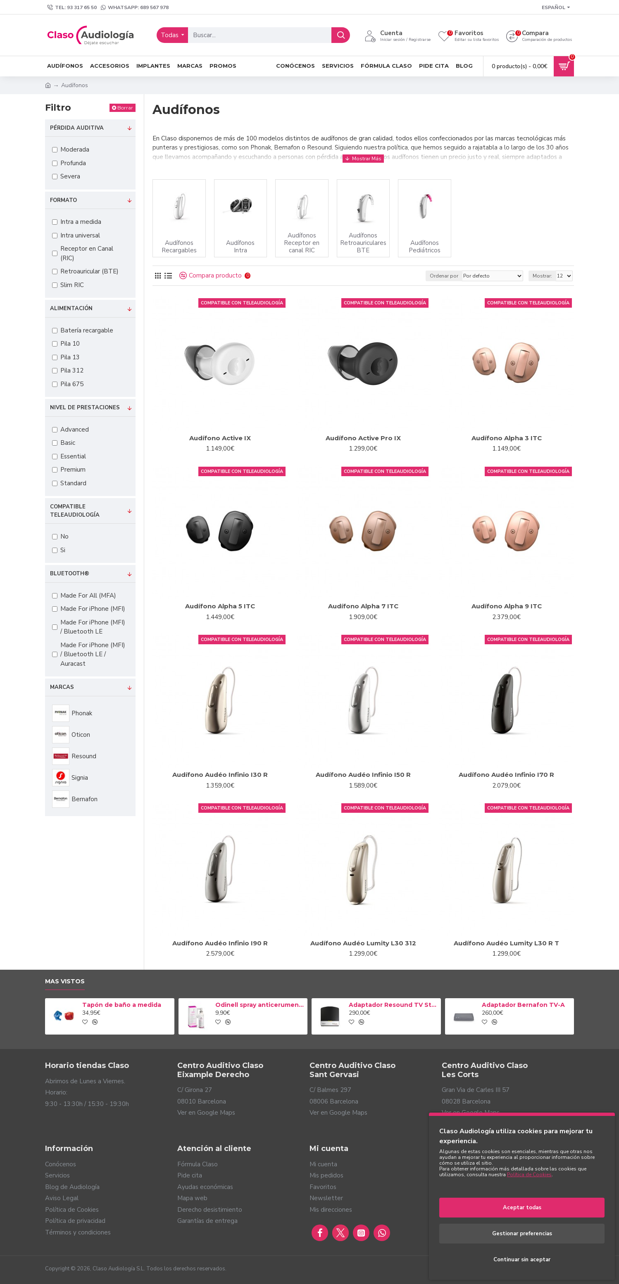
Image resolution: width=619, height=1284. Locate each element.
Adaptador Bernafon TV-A (523, 1005)
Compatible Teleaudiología (75, 511)
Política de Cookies (529, 1174)
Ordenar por (444, 276)
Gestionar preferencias (522, 1233)
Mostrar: (542, 276)
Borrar (125, 107)
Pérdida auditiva (77, 128)
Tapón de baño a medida (121, 1005)
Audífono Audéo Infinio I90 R (220, 943)
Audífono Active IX (220, 438)
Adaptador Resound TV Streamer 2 (393, 1005)
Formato (63, 200)
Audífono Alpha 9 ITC (506, 606)
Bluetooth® (69, 573)
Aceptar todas (522, 1207)
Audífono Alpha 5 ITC (220, 606)
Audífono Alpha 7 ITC (363, 606)
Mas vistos (65, 981)
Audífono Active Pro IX (363, 438)
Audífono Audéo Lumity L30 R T (506, 943)
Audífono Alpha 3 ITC (506, 438)
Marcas (62, 687)
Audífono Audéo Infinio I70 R (506, 774)
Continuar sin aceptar (521, 1259)
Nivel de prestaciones (85, 407)
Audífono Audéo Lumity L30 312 (363, 943)
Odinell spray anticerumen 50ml (260, 1005)
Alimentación (71, 308)
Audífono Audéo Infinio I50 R (363, 774)
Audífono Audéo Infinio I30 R (220, 774)
